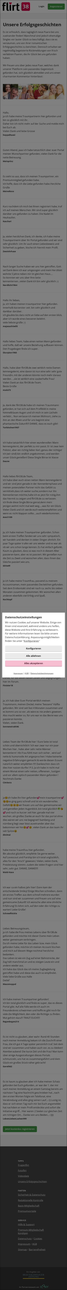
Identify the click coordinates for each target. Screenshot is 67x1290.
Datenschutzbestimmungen (42, 673)
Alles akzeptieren (33, 663)
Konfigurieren (31, 641)
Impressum (18, 673)
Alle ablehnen (33, 655)
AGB (27, 673)
